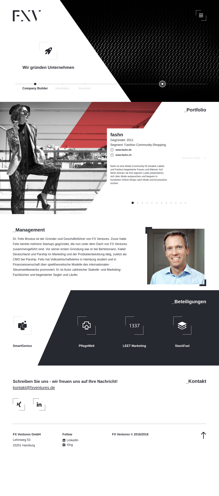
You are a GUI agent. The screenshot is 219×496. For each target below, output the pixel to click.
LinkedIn (72, 440)
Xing (70, 444)
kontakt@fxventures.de (34, 387)
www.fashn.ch (123, 155)
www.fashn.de (123, 149)
